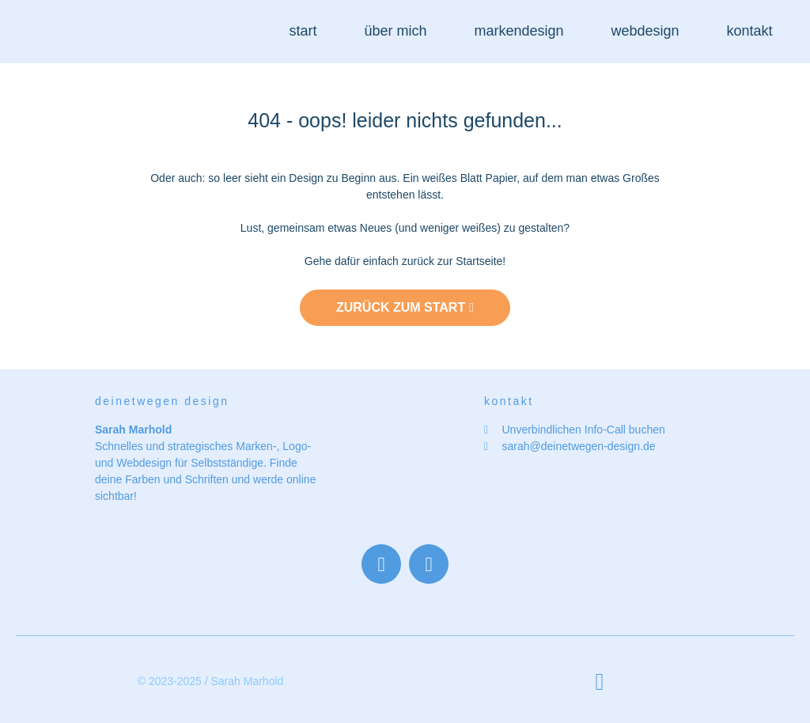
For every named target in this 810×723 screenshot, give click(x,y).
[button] (599, 681)
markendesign (518, 31)
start (302, 31)
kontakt (750, 31)
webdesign (645, 31)
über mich (395, 31)
